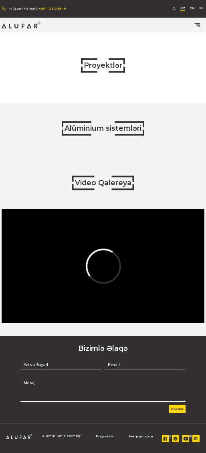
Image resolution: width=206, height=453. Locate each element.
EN (192, 8)
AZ (182, 8)
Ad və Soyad (36, 365)
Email (114, 365)
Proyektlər (103, 65)
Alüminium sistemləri (103, 128)
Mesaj (30, 383)
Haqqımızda (141, 436)
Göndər (177, 409)
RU (201, 8)
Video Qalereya (103, 182)
